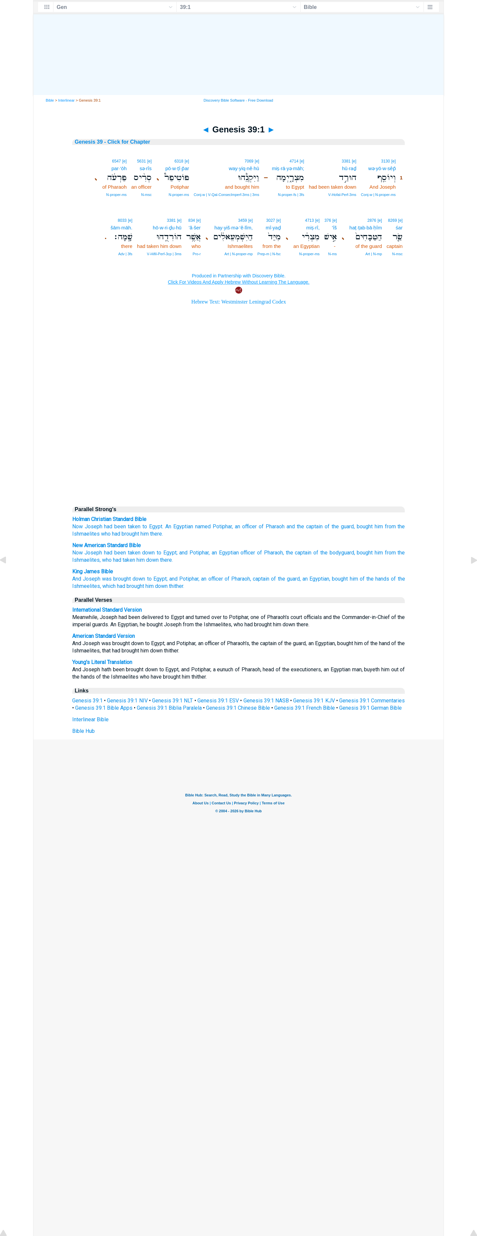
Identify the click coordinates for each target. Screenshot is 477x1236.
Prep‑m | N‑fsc (269, 254)
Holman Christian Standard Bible (109, 519)
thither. (176, 586)
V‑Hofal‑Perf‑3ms (342, 195)
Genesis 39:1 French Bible (304, 708)
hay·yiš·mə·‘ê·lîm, (233, 227)
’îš (334, 227)
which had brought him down (135, 586)
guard (347, 526)
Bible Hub (83, 731)
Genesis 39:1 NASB (266, 700)
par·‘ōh (119, 168)
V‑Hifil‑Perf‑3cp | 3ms (164, 254)
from (390, 526)
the (401, 526)
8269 (392, 220)
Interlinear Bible (90, 719)
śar (399, 227)
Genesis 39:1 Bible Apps (103, 708)
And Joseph (86, 579)
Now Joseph (87, 552)
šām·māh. (121, 227)
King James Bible (92, 571)
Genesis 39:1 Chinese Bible (238, 708)
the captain (299, 552)
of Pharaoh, (270, 552)
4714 (294, 161)
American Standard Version (103, 636)
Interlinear (66, 100)
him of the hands (370, 579)
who (106, 534)
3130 (385, 161)
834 (191, 220)
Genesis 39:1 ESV (218, 700)
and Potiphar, (194, 552)
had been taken (122, 526)
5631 (141, 161)
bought (365, 526)
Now (77, 526)
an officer (246, 526)
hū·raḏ (349, 168)
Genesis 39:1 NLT (172, 700)
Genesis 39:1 (87, 700)
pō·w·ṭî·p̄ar (177, 168)
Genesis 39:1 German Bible (370, 708)
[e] (393, 161)
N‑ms (332, 254)
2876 (371, 220)
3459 (242, 220)
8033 (122, 220)
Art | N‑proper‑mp (239, 254)
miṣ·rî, (312, 227)
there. (166, 560)
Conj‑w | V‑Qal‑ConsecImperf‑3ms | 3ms (226, 195)
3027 (270, 220)
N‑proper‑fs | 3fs (291, 195)
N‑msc (146, 195)
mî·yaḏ (273, 227)
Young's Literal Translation (102, 662)
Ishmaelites (86, 534)
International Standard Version (107, 610)
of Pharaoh (272, 526)
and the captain (305, 526)
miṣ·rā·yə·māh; (288, 168)
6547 (116, 161)
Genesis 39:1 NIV (127, 700)
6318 (179, 161)
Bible (50, 100)
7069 (248, 161)
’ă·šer (194, 227)
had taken (124, 560)
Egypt (155, 526)
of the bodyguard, (334, 552)
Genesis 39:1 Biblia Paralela (169, 708)
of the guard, (285, 579)
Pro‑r (196, 254)
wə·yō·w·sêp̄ (382, 168)
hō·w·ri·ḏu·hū (167, 227)
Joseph (93, 526)
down (148, 552)
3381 (346, 161)
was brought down (123, 579)
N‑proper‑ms (179, 195)
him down (147, 560)
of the (332, 526)
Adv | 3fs (125, 254)
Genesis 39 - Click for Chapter (112, 142)
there (156, 534)
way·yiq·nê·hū (244, 168)
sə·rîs (145, 168)
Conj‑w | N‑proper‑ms (378, 195)
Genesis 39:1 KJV (314, 700)
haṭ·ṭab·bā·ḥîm (365, 227)
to (144, 526)
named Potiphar (213, 526)
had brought (125, 534)
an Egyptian (225, 552)
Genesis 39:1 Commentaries (372, 700)
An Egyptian (179, 526)
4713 (309, 220)
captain (261, 579)
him (379, 526)
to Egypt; (167, 552)
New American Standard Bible (106, 545)
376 (327, 220)
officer (247, 552)
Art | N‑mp (373, 254)
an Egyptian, (316, 579)
